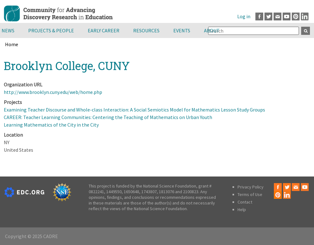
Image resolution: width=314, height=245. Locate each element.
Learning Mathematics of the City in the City (51, 125)
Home (11, 44)
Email (277, 16)
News (8, 30)
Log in (243, 16)
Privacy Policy (251, 187)
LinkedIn (305, 16)
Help (242, 209)
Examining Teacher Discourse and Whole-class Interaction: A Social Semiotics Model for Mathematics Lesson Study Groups (134, 109)
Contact (245, 202)
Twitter (268, 16)
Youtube (286, 16)
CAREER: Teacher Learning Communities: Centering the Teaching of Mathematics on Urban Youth (108, 117)
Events (181, 30)
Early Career (103, 30)
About (212, 30)
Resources (146, 30)
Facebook (259, 16)
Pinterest (296, 16)
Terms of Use (250, 194)
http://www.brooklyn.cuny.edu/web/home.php (53, 92)
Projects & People (51, 30)
